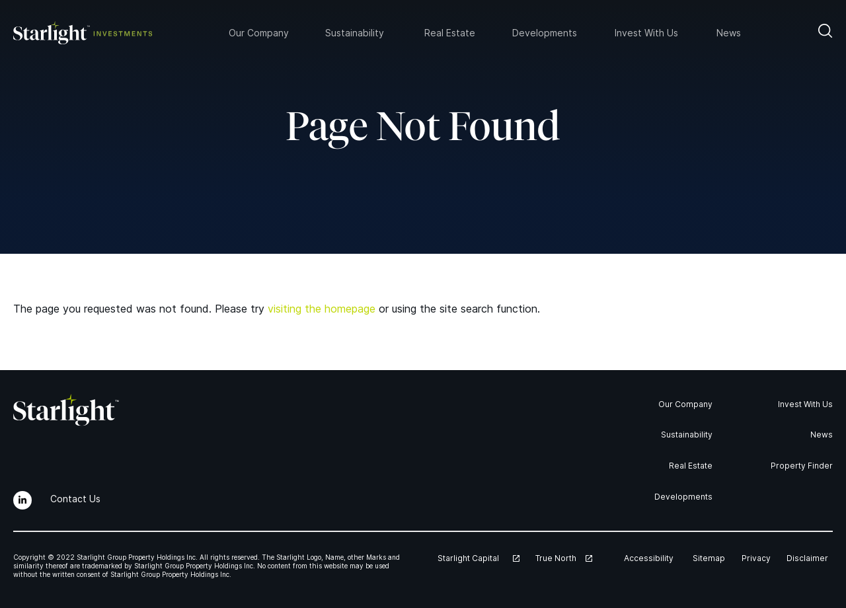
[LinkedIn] (22, 500)
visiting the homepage (321, 308)
